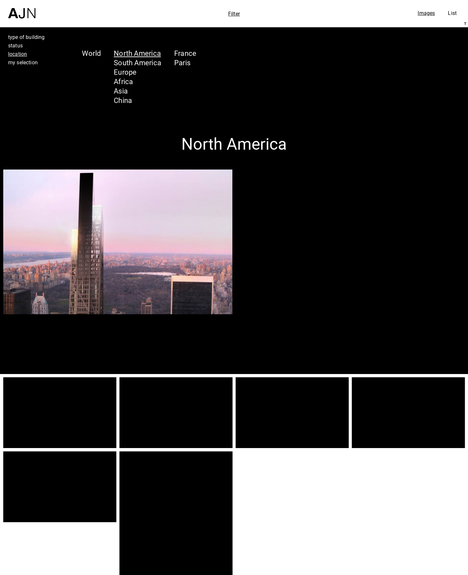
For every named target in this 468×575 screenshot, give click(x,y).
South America (137, 62)
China (123, 100)
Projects (403, 540)
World (91, 53)
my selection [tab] (23, 62)
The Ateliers (411, 528)
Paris (182, 62)
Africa (123, 81)
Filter (234, 13)
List (452, 13)
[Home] (21, 9)
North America (137, 53)
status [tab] (15, 45)
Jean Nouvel (412, 516)
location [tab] (17, 53)
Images (426, 13)
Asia (121, 90)
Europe (125, 72)
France (185, 53)
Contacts (405, 553)
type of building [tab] (26, 37)
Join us (393, 569)
